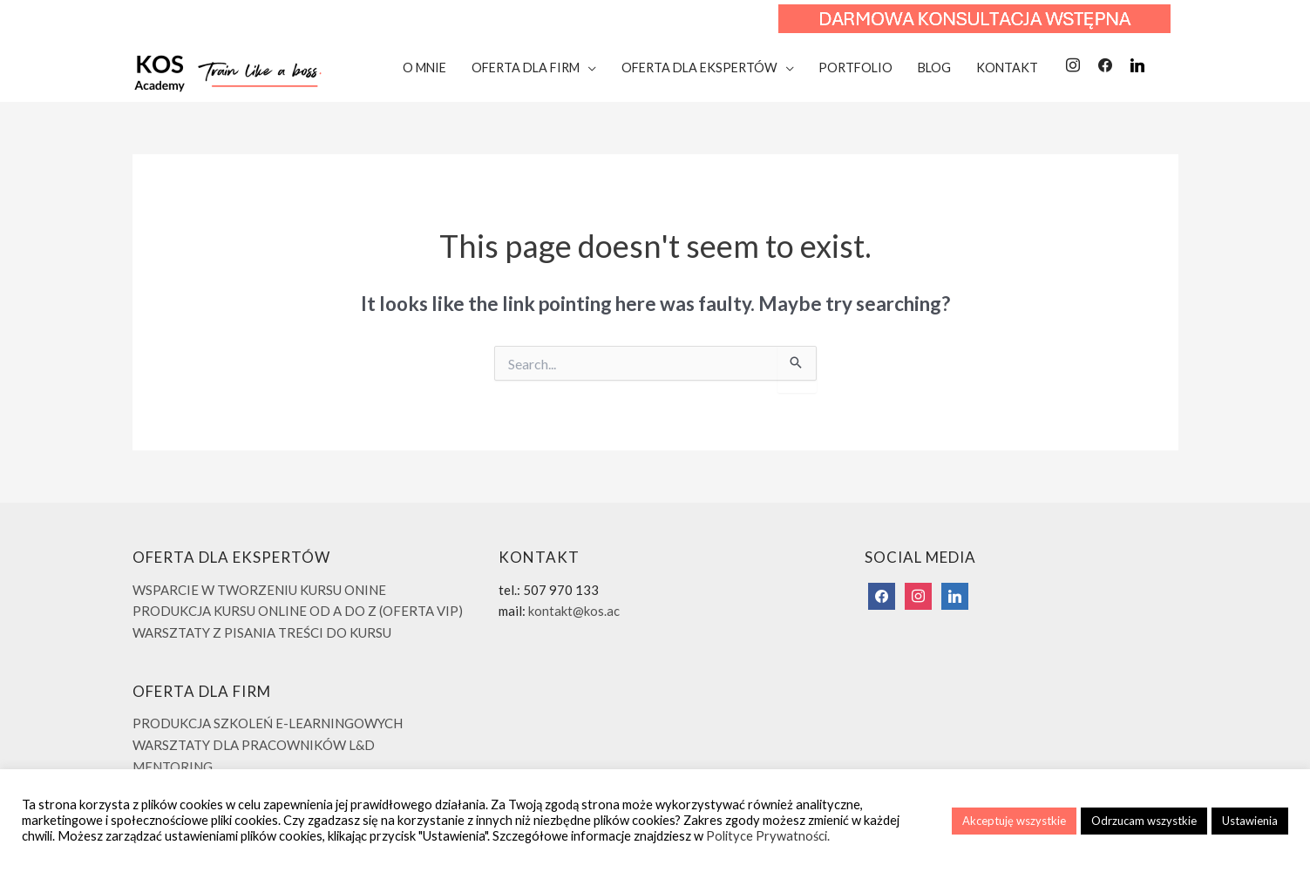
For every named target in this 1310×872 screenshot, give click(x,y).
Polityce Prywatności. (768, 835)
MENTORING (172, 766)
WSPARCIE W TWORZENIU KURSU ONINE (259, 590)
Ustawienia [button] (1250, 821)
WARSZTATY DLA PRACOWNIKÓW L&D (253, 745)
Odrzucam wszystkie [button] (1144, 821)
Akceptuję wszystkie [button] (1014, 821)
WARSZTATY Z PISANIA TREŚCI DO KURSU (261, 632)
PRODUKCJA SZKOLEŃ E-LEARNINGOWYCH (267, 723)
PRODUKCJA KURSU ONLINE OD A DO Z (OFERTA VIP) (297, 611)
